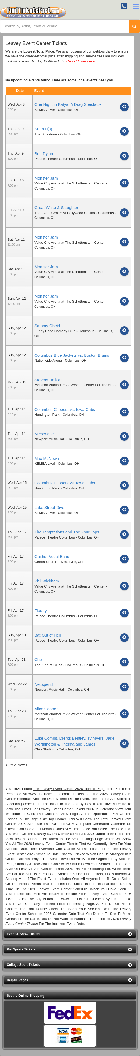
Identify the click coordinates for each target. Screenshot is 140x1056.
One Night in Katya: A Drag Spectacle (68, 104)
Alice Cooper (46, 709)
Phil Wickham (46, 581)
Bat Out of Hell (47, 635)
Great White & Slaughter (56, 207)
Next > (23, 765)
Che (38, 659)
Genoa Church (45, 562)
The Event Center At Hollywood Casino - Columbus (74, 213)
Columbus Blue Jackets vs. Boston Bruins (71, 355)
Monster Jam (46, 178)
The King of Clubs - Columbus (57, 665)
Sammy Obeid (47, 325)
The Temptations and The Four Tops (66, 532)
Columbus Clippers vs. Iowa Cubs (64, 409)
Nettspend (43, 684)
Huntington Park (47, 414)
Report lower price (80, 61)
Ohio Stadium (45, 749)
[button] (70, 934)
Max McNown (46, 458)
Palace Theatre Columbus (54, 159)
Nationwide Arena (48, 360)
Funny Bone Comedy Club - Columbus (64, 331)
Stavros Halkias (48, 379)
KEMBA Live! (44, 110)
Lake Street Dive (49, 507)
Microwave (44, 434)
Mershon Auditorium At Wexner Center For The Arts (74, 385)
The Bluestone (45, 134)
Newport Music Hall (49, 439)
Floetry (40, 610)
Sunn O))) (43, 129)
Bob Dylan (43, 153)
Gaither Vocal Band (51, 556)
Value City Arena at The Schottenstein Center (69, 183)
